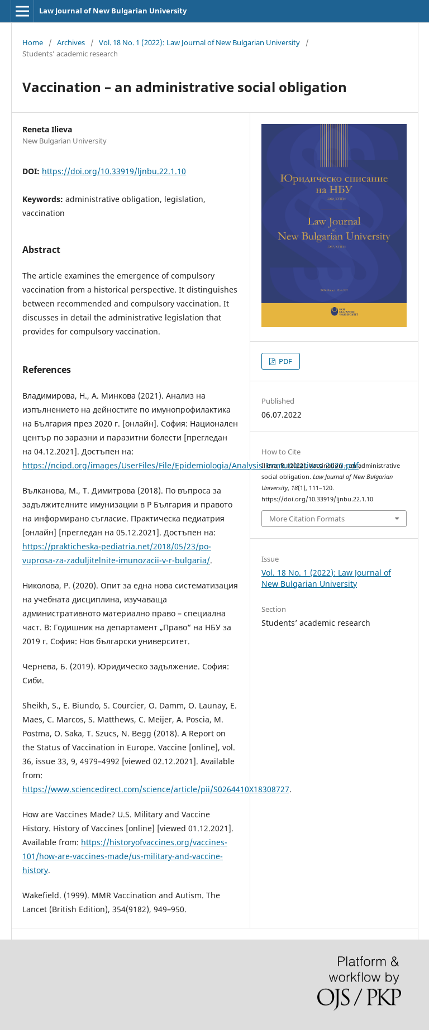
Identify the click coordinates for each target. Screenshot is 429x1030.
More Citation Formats (307, 519)
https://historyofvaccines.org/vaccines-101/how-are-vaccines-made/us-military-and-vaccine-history (124, 856)
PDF (284, 361)
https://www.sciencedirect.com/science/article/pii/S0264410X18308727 (155, 789)
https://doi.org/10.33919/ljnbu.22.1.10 (114, 171)
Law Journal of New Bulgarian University (113, 11)
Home (32, 42)
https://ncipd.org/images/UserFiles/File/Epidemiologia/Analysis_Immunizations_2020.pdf (190, 465)
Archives (71, 42)
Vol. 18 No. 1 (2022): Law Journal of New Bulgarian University (199, 42)
